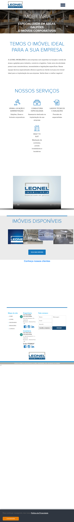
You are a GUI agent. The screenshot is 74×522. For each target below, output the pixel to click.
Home (11, 316)
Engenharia (13, 322)
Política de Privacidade (39, 514)
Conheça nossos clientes (37, 261)
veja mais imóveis (37, 252)
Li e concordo (11, 519)
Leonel (11, 319)
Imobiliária (12, 325)
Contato (12, 328)
